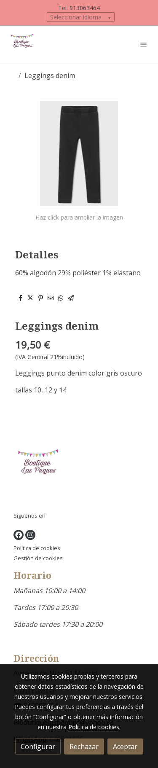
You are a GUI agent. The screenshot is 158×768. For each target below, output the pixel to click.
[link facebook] (18, 535)
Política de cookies (36, 548)
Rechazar (84, 746)
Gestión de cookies (38, 558)
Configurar (38, 746)
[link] (23, 44)
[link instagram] (30, 535)
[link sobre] (79, 470)
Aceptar (125, 746)
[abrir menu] (143, 44)
